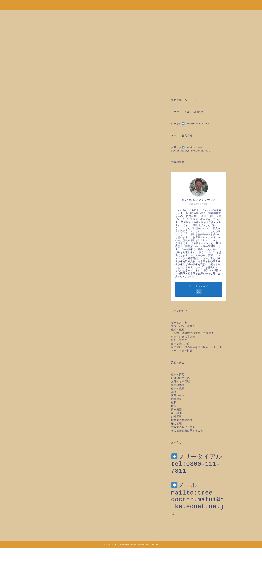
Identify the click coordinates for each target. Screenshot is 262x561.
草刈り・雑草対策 (181, 350)
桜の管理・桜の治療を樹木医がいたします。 (198, 347)
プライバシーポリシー (184, 326)
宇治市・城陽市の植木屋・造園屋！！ (195, 333)
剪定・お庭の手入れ (183, 336)
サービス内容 (179, 322)
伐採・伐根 (177, 329)
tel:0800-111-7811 (199, 123)
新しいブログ (179, 340)
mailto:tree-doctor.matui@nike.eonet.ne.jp (197, 510)
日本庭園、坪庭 (180, 343)
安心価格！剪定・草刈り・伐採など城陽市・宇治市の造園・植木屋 (131, 4)
